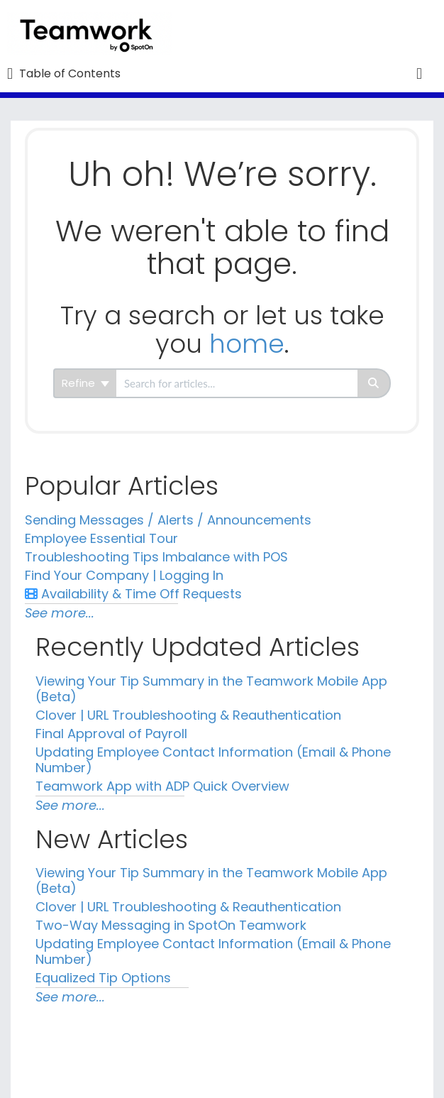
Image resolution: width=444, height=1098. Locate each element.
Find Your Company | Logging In (124, 575)
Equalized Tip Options (103, 978)
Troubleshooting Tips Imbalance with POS (156, 557)
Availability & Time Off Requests (133, 594)
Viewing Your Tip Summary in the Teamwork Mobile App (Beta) (211, 689)
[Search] (374, 383)
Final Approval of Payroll (111, 733)
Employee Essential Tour (101, 538)
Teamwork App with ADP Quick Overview (162, 786)
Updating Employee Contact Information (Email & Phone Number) (213, 759)
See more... (59, 613)
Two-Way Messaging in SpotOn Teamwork (170, 925)
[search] (237, 383)
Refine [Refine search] (85, 382)
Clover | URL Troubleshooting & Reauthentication (188, 715)
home (246, 344)
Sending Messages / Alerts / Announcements (168, 520)
